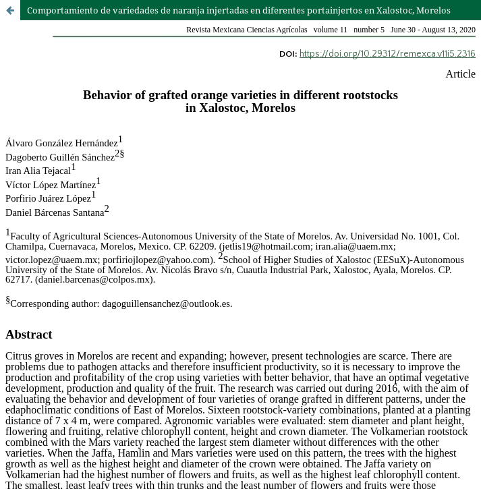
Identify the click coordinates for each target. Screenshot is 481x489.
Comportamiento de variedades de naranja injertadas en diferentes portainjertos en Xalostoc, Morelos (239, 10)
